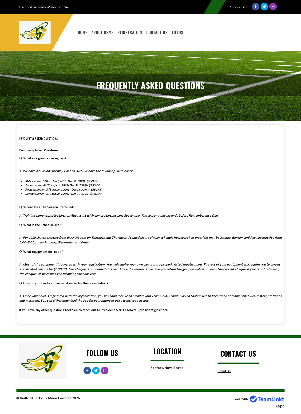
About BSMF (102, 32)
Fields (177, 32)
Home (82, 32)
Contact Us (157, 32)
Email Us (224, 371)
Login (280, 406)
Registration (130, 32)
